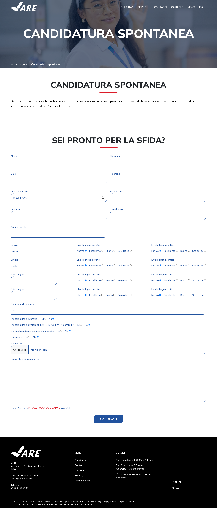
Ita (201, 7)
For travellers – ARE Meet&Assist (135, 460)
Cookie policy (82, 480)
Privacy (79, 475)
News (191, 7)
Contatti (160, 7)
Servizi (142, 7)
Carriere (177, 7)
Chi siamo (127, 7)
